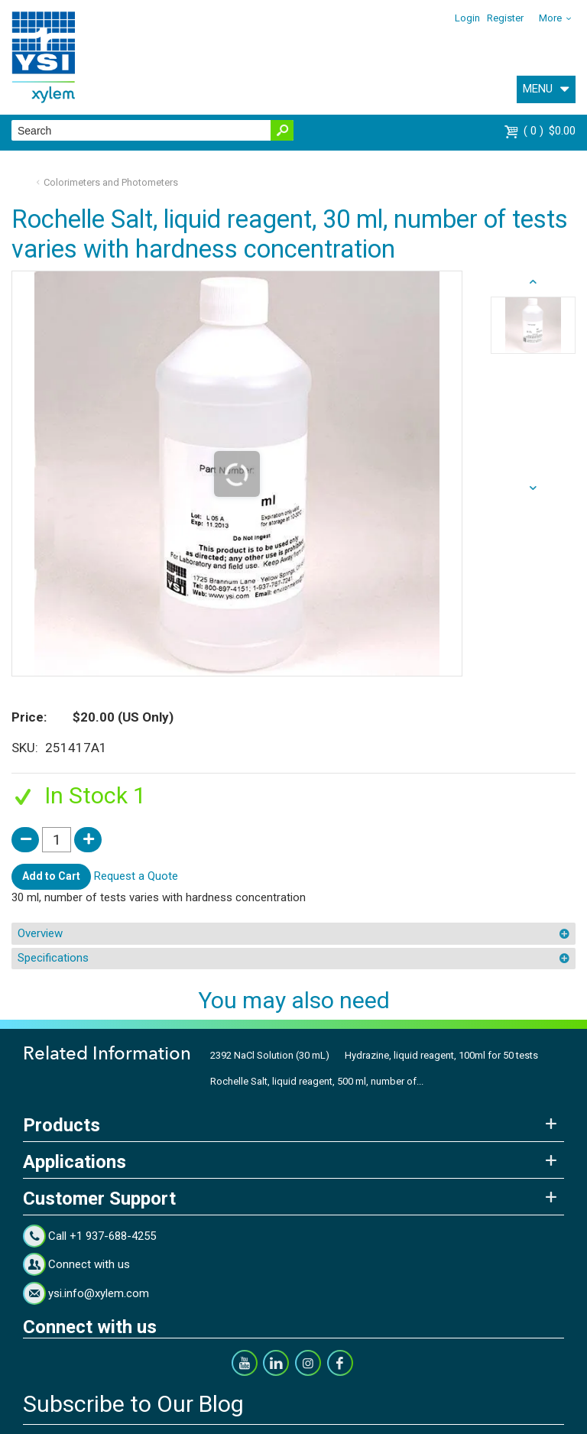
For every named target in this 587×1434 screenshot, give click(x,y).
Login (467, 18)
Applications (74, 1162)
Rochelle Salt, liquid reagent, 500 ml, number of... (316, 1081)
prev (533, 488)
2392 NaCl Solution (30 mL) (269, 1055)
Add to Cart (51, 876)
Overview (40, 933)
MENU (538, 89)
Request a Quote (136, 876)
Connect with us (89, 1264)
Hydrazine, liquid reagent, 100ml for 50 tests (441, 1055)
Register (505, 18)
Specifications (53, 958)
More (550, 18)
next (533, 282)
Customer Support (99, 1198)
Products (61, 1125)
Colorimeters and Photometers (111, 182)
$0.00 (550, 131)
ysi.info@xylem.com (98, 1293)
